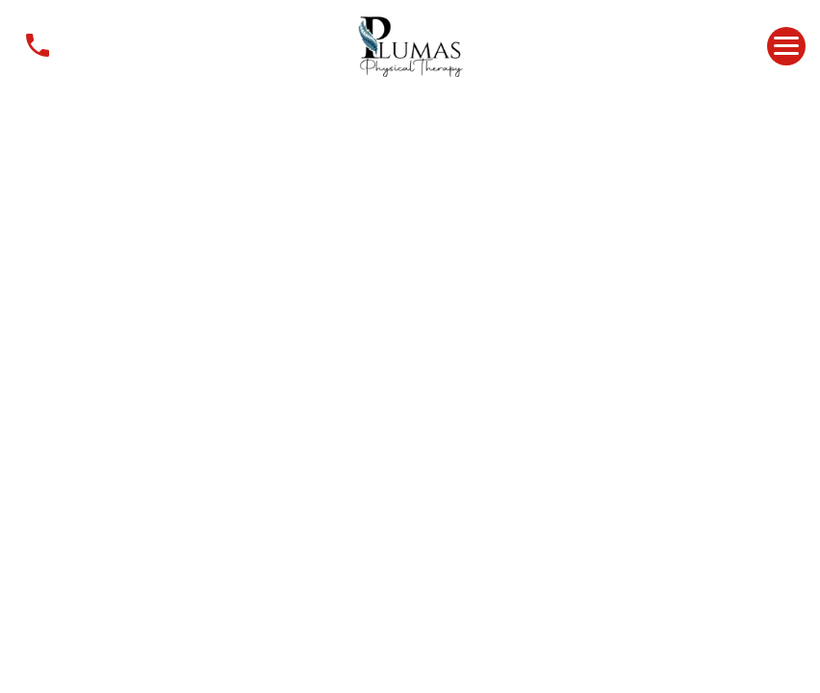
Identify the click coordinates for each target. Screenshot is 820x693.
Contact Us (37, 46)
